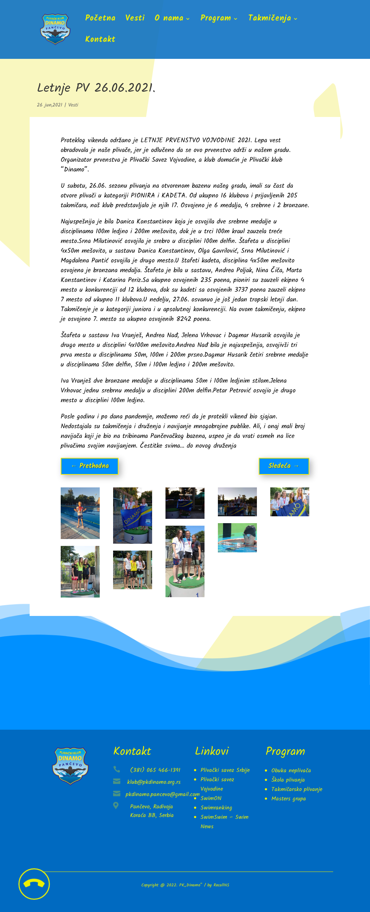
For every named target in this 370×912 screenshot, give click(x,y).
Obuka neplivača (291, 770)
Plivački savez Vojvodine (217, 784)
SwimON (211, 798)
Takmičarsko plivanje (296, 789)
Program (216, 20)
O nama (169, 20)
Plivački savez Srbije (225, 770)
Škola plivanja (288, 780)
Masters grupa (288, 798)
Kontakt (100, 42)
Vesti (135, 20)
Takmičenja (269, 20)
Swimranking (216, 807)
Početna (100, 20)
